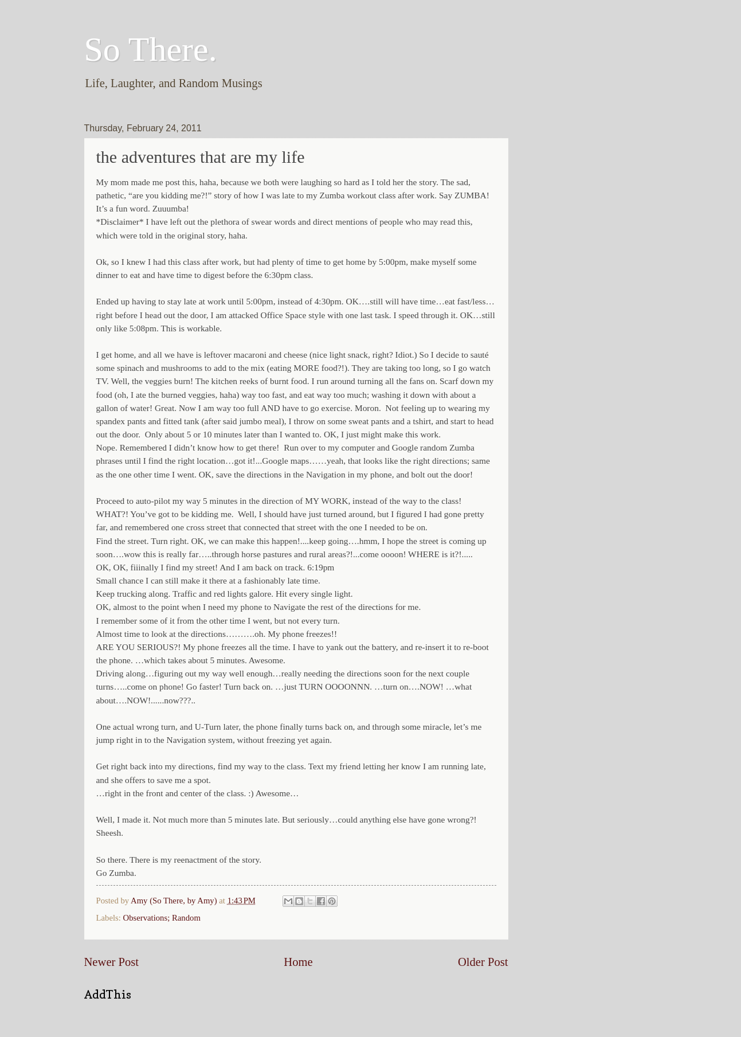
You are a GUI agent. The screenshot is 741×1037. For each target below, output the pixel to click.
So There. (150, 49)
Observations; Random (162, 917)
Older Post (483, 962)
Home (298, 962)
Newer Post (111, 962)
